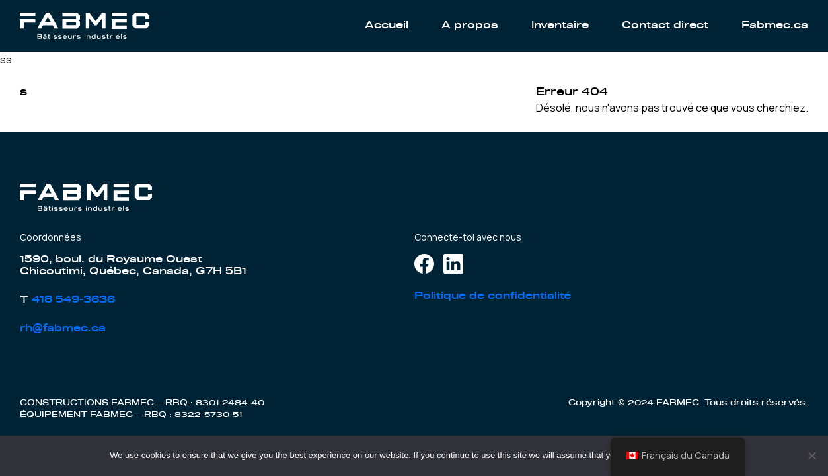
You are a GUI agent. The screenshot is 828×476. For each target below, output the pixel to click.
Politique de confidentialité (492, 295)
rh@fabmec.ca (63, 328)
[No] (811, 455)
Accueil (386, 25)
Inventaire (560, 25)
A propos (469, 25)
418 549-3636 (73, 299)
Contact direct (665, 25)
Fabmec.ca (774, 25)
